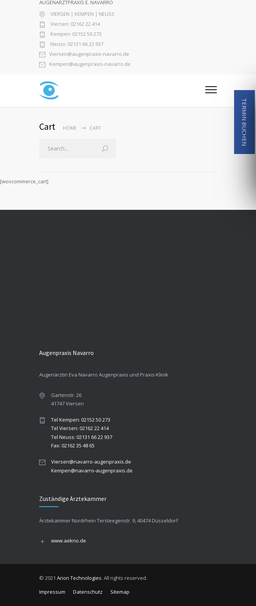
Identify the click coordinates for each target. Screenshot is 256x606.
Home (69, 128)
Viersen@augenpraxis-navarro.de (89, 54)
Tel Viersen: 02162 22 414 (80, 428)
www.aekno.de (68, 540)
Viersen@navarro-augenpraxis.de (91, 461)
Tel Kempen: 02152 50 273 (80, 419)
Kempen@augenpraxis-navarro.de (90, 64)
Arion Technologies (79, 577)
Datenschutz (88, 591)
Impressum (52, 591)
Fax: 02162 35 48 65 (73, 445)
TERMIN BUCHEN (244, 122)
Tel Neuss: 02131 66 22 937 (81, 437)
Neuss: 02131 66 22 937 (76, 44)
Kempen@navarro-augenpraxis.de (92, 470)
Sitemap (120, 591)
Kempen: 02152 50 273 (75, 34)
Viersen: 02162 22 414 (74, 24)
